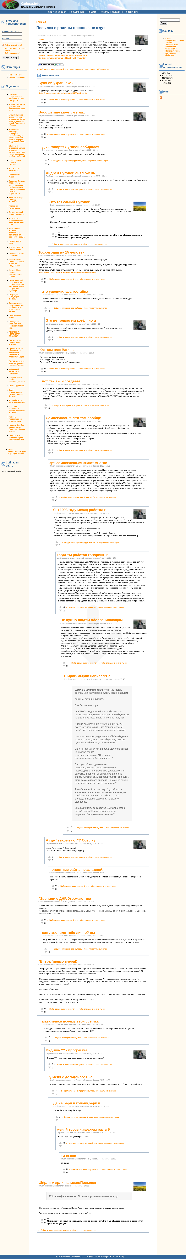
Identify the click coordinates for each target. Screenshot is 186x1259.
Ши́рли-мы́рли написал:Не (87, 676)
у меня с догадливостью (71, 1077)
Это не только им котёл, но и (71, 320)
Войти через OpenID (13, 45)
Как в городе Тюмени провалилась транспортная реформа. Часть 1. (17, 233)
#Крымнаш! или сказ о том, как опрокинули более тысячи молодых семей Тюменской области (17, 120)
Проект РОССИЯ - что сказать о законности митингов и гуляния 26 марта (16, 353)
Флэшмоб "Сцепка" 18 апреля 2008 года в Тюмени (17, 410)
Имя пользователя (11, 31)
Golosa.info (30, 4)
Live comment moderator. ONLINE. (15, 162)
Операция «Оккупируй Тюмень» (14, 297)
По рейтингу (131, 12)
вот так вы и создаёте (61, 381)
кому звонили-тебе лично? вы (68, 933)
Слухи (41, 40)
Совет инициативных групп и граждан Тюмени (16, 393)
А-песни (169, 43)
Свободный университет (170, 48)
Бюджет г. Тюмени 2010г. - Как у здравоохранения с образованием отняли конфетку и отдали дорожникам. (17, 187)
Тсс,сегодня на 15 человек (61, 252)
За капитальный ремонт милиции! (16, 213)
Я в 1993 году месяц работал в (79, 510)
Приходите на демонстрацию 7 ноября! (16, 342)
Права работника (172, 51)
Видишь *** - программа (66, 1050)
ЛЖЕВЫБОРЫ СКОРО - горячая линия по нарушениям (16, 263)
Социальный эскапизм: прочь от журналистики (16, 438)
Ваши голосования (17, 77)
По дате (92, 12)
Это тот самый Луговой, (70, 202)
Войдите (43, 69)
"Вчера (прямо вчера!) (57, 961)
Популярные (76, 12)
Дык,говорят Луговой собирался (70, 147)
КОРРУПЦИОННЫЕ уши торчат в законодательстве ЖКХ (17, 108)
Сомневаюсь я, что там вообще (73, 418)
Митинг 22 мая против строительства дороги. (15, 273)
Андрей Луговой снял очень (70, 173)
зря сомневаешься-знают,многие (78, 463)
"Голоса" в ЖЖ (171, 45)
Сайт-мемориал (57, 12)
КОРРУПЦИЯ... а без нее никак (16, 248)
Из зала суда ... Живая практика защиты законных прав (17, 221)
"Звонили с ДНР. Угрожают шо (64, 899)
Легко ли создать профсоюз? (16, 255)
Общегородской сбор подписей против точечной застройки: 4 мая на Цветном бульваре (16, 285)
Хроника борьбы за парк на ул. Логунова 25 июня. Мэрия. (17, 428)
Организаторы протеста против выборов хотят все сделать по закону (16, 307)
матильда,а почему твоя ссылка (70, 1021)
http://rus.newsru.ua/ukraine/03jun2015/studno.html (63, 93)
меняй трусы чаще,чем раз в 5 (83, 1129)
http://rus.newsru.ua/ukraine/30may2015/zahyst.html (62, 55)
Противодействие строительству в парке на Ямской (16, 363)
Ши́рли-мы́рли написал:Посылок (67, 1183)
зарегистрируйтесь (59, 69)
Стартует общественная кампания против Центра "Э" (16, 97)
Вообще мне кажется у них (61, 112)
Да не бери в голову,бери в (76, 1103)
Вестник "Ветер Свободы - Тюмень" (15, 200)
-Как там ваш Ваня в (56, 350)
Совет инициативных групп (174, 40)
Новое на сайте (15, 75)
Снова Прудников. (17, 386)
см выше (68, 1156)
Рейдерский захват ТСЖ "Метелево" (14, 371)
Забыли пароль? (12, 53)
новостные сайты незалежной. (76, 870)
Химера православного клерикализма (15, 419)
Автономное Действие (170, 54)
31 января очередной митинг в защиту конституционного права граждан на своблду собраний (17, 151)
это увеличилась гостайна (65, 291)
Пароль (6, 38)
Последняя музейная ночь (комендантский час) (16, 325)
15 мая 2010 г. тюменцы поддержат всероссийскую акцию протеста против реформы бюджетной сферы (17, 135)
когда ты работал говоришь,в (83, 555)
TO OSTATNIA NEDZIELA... (15, 170)
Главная (41, 22)
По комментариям (110, 12)
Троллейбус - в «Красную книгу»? (17, 401)
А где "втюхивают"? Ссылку (70, 840)
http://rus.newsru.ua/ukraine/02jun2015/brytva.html (62, 58)
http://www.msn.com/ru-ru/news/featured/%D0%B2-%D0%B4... (68, 272)
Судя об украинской (55, 83)
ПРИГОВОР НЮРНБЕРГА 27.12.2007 (14, 334)
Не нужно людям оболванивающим (91, 620)
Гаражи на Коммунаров (14, 207)
